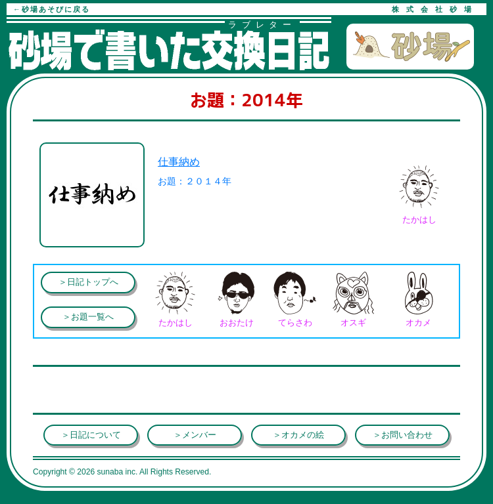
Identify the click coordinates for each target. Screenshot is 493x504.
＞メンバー (195, 435)
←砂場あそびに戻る (51, 9)
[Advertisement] (138, 389)
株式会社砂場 (435, 9)
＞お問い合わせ (403, 435)
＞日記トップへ (88, 282)
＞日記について (91, 435)
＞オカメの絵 (298, 435)
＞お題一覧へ (88, 317)
